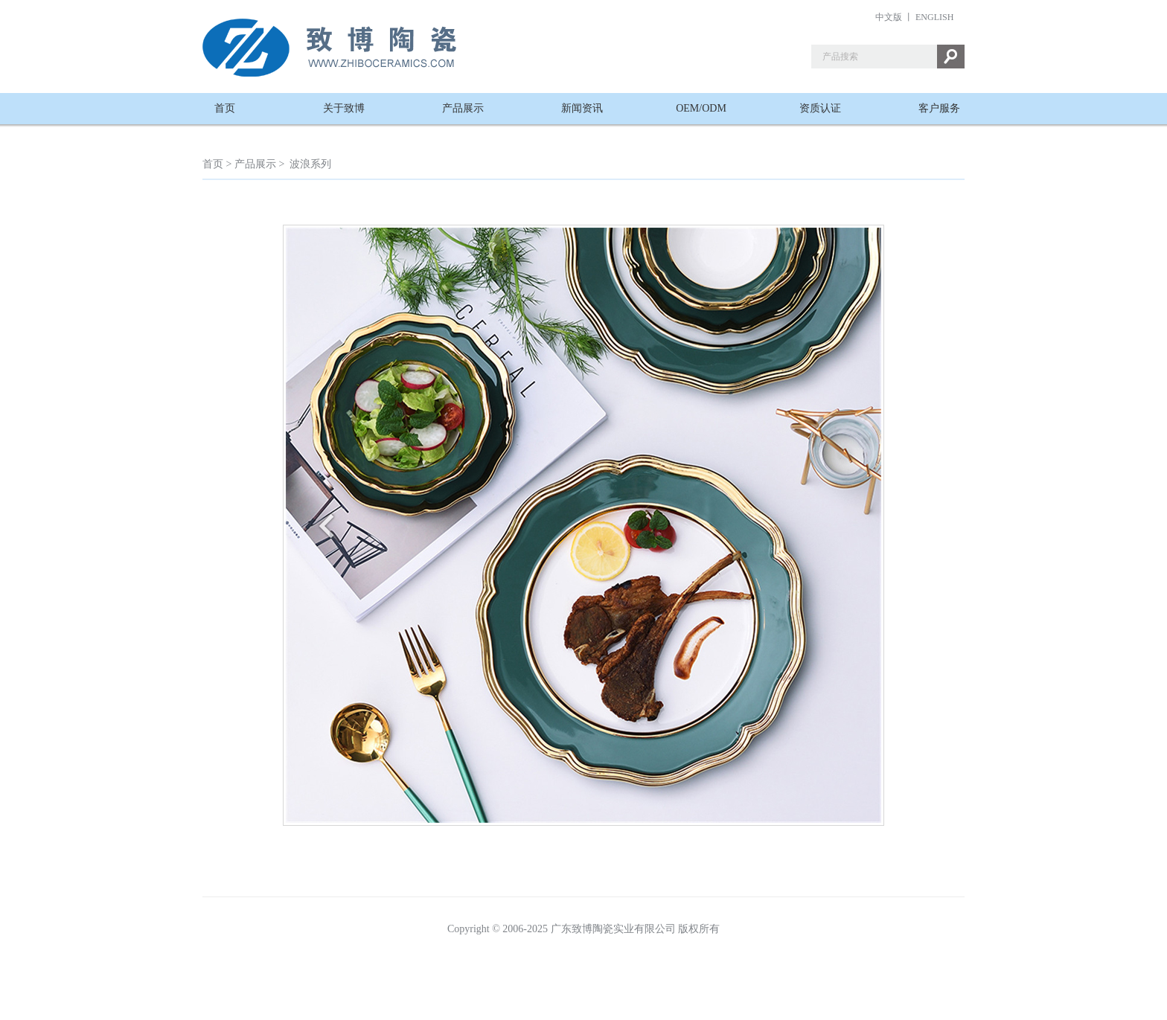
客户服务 (939, 108)
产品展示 (463, 108)
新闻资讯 (582, 108)
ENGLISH (934, 17)
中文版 (888, 17)
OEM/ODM (701, 108)
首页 (224, 108)
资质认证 (820, 108)
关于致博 (344, 108)
